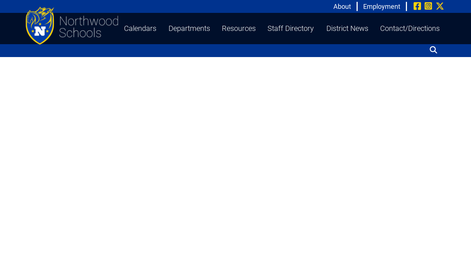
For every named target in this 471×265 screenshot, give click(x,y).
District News (347, 28)
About (342, 6)
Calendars (140, 28)
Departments (189, 28)
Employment (381, 6)
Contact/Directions (410, 28)
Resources (239, 28)
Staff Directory (291, 28)
